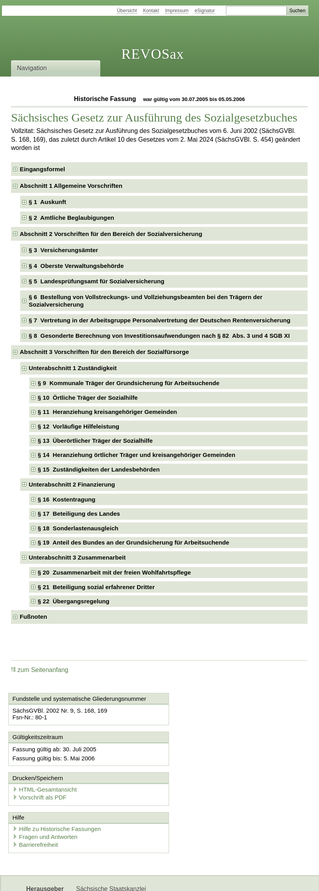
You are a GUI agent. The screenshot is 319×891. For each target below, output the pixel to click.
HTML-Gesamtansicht (201, 748)
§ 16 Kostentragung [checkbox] (67, 499)
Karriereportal (131, 878)
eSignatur (205, 10)
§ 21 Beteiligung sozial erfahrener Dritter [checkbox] (96, 587)
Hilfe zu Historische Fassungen (57, 789)
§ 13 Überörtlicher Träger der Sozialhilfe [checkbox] (95, 440)
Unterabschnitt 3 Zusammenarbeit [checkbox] (77, 557)
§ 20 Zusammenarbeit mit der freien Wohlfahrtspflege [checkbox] (114, 572)
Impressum (176, 10)
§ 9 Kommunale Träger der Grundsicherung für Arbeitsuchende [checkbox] (129, 383)
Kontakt (151, 10)
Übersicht (127, 10)
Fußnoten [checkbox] (33, 616)
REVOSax (152, 54)
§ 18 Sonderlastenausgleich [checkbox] (78, 528)
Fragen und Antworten (45, 797)
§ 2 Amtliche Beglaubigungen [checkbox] (71, 217)
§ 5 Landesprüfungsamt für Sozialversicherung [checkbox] (96, 281)
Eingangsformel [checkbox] (42, 169)
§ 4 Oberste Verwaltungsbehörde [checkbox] (76, 265)
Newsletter (90, 878)
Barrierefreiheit (35, 805)
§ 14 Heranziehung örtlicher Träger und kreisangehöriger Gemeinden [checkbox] (136, 454)
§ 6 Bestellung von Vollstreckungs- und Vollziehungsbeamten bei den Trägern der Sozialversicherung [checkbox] (146, 301)
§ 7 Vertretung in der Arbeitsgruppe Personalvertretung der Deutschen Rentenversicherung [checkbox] (160, 320)
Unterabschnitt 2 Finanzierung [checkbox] (72, 484)
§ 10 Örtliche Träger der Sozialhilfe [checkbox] (88, 397)
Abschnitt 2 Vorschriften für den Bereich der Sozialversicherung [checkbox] (111, 233)
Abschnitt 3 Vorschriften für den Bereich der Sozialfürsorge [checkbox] (104, 351)
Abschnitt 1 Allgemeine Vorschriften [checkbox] (71, 185)
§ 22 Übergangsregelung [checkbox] (73, 601)
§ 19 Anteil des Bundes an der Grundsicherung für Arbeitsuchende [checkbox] (133, 542)
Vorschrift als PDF (196, 756)
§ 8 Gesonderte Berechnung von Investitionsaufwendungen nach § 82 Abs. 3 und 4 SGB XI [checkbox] (159, 335)
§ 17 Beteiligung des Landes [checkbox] (79, 513)
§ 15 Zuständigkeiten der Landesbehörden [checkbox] (99, 469)
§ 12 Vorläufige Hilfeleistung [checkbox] (78, 426)
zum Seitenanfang (39, 669)
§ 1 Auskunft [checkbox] (47, 201)
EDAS (166, 878)
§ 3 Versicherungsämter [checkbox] (63, 250)
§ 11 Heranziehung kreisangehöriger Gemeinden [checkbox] (107, 411)
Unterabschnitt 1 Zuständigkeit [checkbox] (73, 368)
